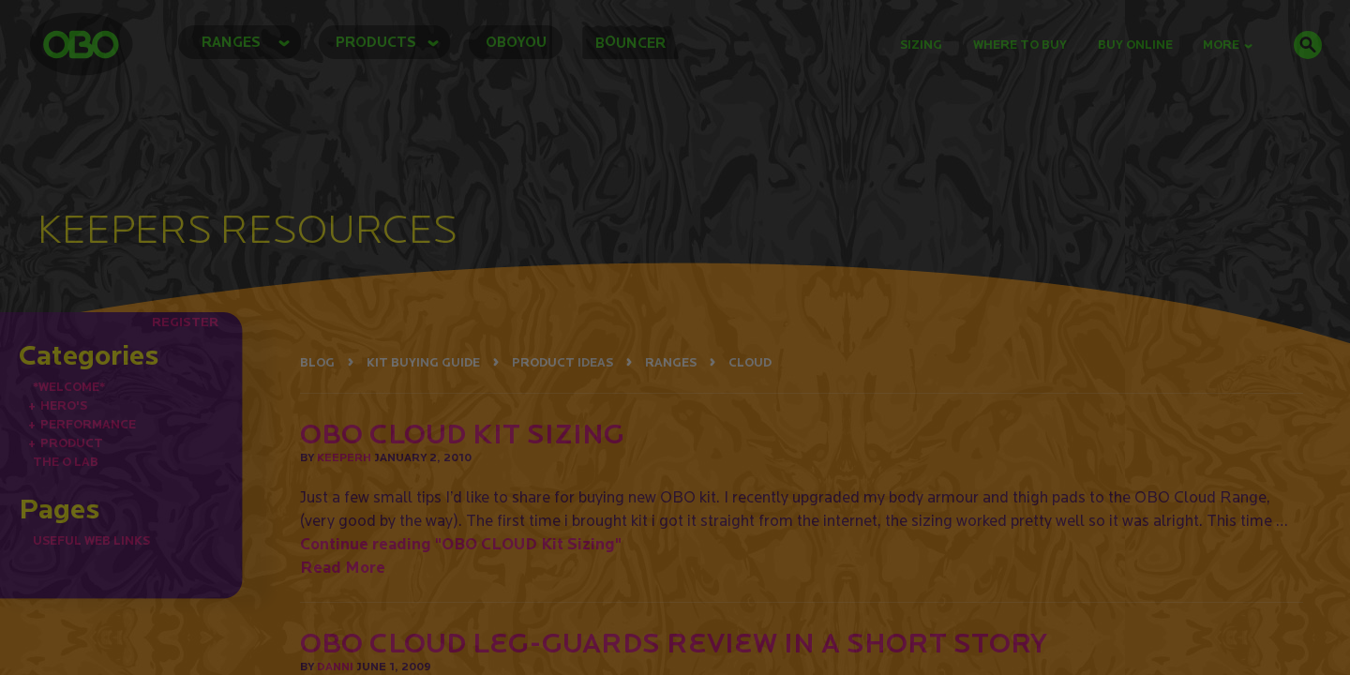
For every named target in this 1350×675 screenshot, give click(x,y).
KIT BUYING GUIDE (423, 362)
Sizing (921, 45)
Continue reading (461, 543)
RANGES (671, 362)
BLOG (317, 362)
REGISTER (185, 321)
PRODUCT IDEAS (562, 362)
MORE (1227, 45)
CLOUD (750, 362)
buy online (1135, 45)
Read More (342, 567)
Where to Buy (1020, 45)
